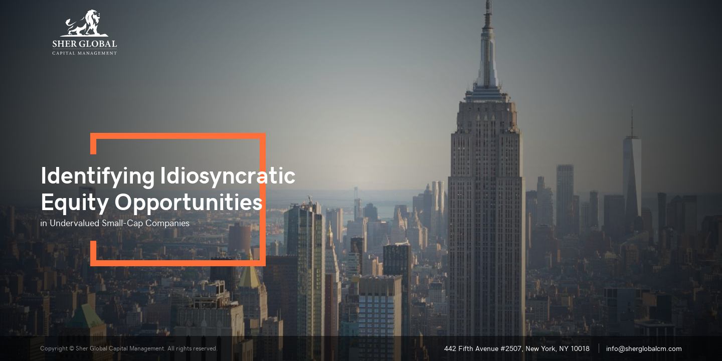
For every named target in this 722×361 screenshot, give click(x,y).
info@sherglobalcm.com (644, 348)
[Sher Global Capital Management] (84, 32)
